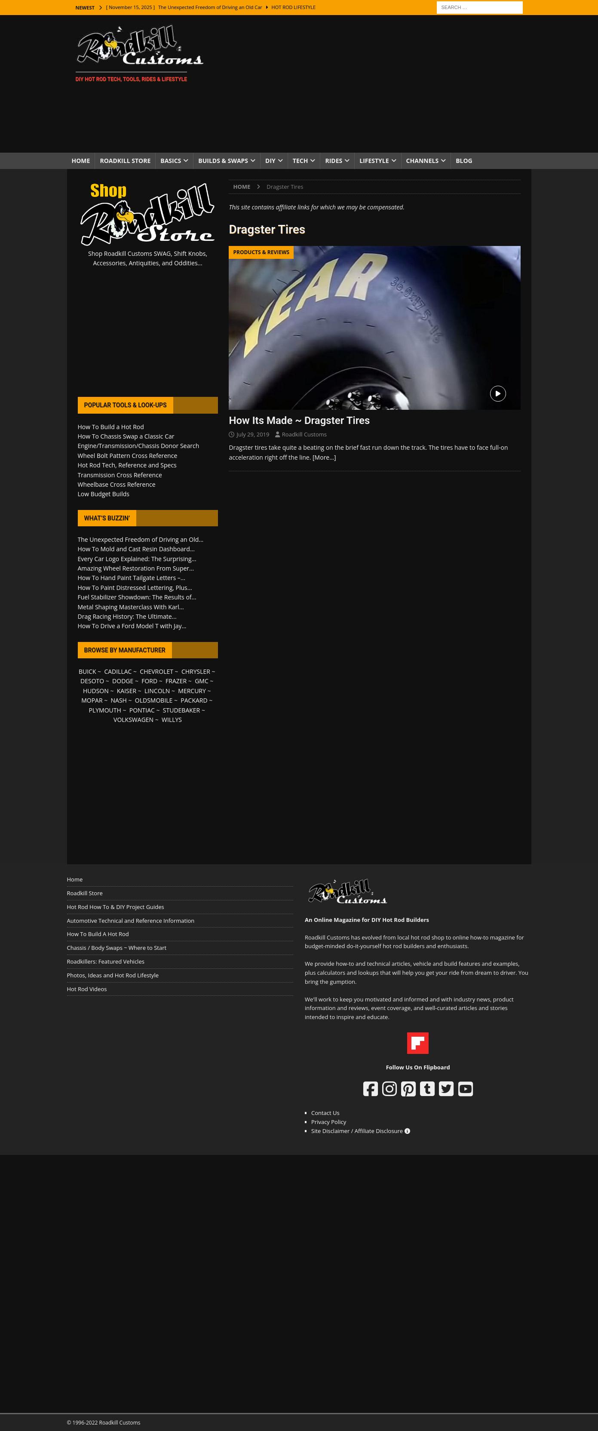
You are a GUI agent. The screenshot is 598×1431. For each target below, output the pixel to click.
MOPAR (91, 700)
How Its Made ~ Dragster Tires (299, 421)
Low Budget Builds (103, 494)
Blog (464, 161)
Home (81, 161)
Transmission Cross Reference (120, 475)
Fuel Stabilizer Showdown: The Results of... (137, 597)
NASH (119, 700)
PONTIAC (142, 710)
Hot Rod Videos (87, 989)
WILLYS (172, 720)
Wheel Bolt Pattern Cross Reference (128, 455)
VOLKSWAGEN (133, 720)
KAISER (126, 691)
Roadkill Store (125, 161)
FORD (149, 681)
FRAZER (176, 681)
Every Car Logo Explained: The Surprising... (137, 559)
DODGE (122, 681)
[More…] (324, 457)
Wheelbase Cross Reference (117, 484)
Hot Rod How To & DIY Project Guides (115, 907)
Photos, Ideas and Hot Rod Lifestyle (113, 975)
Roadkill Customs (304, 434)
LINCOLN (157, 691)
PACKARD (194, 700)
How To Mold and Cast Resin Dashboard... (136, 549)
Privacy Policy (328, 1122)
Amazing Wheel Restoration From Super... (136, 568)
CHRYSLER (195, 671)
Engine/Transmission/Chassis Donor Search (138, 446)
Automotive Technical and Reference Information (131, 920)
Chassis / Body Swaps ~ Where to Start (117, 948)
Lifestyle (374, 161)
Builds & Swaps (223, 161)
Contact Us (325, 1113)
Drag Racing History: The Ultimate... (127, 616)
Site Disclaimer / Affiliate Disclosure (360, 1131)
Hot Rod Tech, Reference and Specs (127, 465)
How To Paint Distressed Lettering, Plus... (135, 587)
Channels (422, 161)
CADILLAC (118, 671)
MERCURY (192, 691)
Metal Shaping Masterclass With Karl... (131, 607)
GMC (202, 681)
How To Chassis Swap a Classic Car (126, 436)
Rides (333, 161)
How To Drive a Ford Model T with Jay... (132, 626)
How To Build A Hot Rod (98, 934)
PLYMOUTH (105, 710)
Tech (300, 161)
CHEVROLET (156, 671)
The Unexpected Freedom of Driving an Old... (141, 539)
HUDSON (96, 691)
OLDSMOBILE (154, 700)
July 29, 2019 (252, 434)
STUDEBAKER (181, 710)
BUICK (87, 671)
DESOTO (92, 681)
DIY (270, 161)
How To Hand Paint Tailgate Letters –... (131, 578)
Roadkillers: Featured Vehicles (105, 961)
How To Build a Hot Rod (111, 427)
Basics (170, 161)
